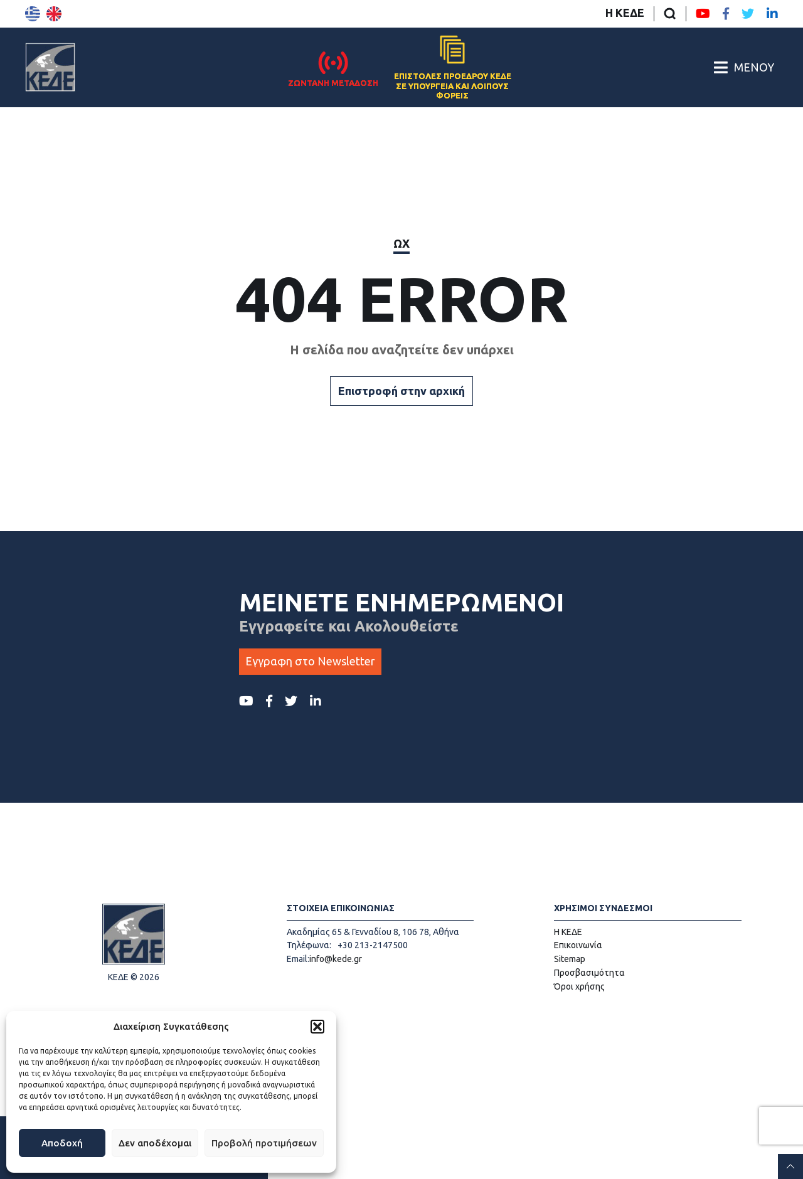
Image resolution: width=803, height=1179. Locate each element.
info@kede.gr (335, 959)
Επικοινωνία (578, 945)
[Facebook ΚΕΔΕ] (726, 13)
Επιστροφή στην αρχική (401, 390)
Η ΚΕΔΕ (624, 12)
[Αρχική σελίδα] (50, 67)
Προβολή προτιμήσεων (264, 1143)
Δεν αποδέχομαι (155, 1143)
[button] (317, 1026)
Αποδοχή (62, 1143)
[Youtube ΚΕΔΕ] (703, 13)
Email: (298, 959)
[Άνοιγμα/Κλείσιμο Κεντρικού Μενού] (744, 67)
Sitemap (569, 959)
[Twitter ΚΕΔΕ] (748, 13)
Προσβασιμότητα (589, 973)
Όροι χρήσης (579, 986)
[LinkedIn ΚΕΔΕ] (772, 13)
